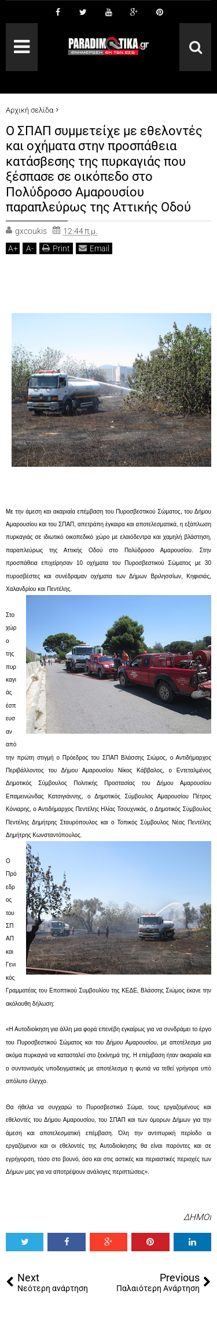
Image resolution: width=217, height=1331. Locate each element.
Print (56, 248)
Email (94, 248)
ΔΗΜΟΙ (197, 1217)
